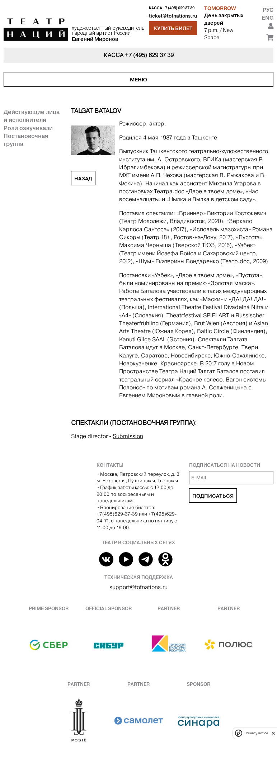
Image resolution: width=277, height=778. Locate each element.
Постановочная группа (26, 139)
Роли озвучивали (28, 128)
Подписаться (213, 496)
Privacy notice (257, 733)
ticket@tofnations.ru (173, 16)
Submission (128, 436)
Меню (138, 79)
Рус (268, 9)
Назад (83, 178)
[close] (273, 733)
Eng (267, 17)
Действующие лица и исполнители (32, 115)
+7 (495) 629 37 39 (178, 8)
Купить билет (173, 28)
